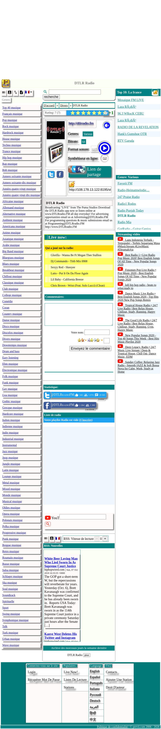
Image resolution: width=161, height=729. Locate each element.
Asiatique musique (13, 238)
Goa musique (9, 395)
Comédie (7, 301)
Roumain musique (12, 557)
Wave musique (10, 645)
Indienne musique (12, 426)
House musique (11, 138)
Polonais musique (12, 520)
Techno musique (11, 145)
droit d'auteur (115, 687)
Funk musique (10, 382)
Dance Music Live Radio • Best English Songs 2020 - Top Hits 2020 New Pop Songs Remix (138, 296)
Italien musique (11, 420)
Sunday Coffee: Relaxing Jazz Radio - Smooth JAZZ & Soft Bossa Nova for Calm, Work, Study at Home (139, 367)
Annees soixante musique (17, 176)
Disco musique (10, 326)
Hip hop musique (12, 157)
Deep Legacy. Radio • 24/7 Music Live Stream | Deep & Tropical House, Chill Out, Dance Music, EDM (137, 352)
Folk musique (10, 376)
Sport (5, 607)
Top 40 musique (11, 107)
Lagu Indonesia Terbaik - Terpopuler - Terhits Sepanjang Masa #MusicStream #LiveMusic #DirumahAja (139, 244)
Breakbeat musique (13, 270)
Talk (4, 626)
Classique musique (13, 282)
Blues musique (10, 263)
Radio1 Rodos (127, 204)
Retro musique (10, 551)
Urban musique (11, 638)
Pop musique (9, 120)
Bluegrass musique (13, 257)
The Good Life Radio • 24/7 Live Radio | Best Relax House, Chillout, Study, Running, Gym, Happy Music (137, 325)
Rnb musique (9, 170)
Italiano (95, 689)
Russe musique (10, 563)
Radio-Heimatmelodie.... (133, 190)
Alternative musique (14, 213)
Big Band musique (13, 251)
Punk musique (10, 538)
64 (83, 141)
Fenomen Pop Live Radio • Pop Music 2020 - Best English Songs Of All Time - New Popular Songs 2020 (137, 274)
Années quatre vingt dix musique (21, 195)
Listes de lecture (75, 679)
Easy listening (10, 357)
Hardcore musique (12, 413)
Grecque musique (12, 407)
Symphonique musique (15, 620)
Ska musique (9, 582)
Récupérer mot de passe (44, 679)
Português (96, 683)
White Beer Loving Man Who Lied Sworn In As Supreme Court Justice (61, 562)
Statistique (50, 387)
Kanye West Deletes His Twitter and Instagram (60, 636)
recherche (51, 97)
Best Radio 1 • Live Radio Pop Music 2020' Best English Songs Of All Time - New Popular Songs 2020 (139, 259)
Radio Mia (124, 222)
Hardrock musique (13, 132)
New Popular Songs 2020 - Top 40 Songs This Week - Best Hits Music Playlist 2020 (138, 338)
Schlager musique (12, 576)
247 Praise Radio (129, 197)
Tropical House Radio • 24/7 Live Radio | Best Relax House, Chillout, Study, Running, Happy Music (138, 310)
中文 (93, 719)
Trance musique (11, 151)
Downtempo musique (14, 345)
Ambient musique (12, 220)
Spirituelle (8, 601)
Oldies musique (11, 507)
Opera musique (11, 513)
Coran (5, 307)
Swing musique (11, 613)
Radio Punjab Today (131, 210)
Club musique (10, 288)
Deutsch (95, 700)
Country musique (12, 313)
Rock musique (10, 126)
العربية (94, 706)
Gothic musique (11, 401)
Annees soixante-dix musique (19, 182)
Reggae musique (11, 545)
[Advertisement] (80, 38)
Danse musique (11, 320)
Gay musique (9, 388)
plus (87, 655)
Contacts (111, 672)
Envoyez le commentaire (90, 348)
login (32, 672)
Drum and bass (10, 351)
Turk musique (10, 632)
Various (88, 133)
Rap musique (9, 163)
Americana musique (13, 226)
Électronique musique (14, 370)
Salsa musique (10, 570)
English (95, 671)
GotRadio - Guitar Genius (134, 229)
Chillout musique (12, 276)
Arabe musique (11, 245)
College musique (12, 295)
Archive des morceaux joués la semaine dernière (79, 648)
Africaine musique (13, 201)
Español (95, 677)
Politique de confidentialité (112, 726)
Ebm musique (10, 363)
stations (69, 687)
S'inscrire (86, 419)
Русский (95, 694)
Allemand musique (13, 207)
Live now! (71, 672)
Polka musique (10, 526)
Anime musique (11, 232)
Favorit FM (125, 183)
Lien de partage (85, 171)
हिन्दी (93, 713)
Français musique (12, 113)
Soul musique (10, 588)
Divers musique (11, 338)
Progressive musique (14, 532)
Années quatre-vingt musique (19, 188)
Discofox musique (12, 332)
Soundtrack (8, 595)
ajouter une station (119, 679)
